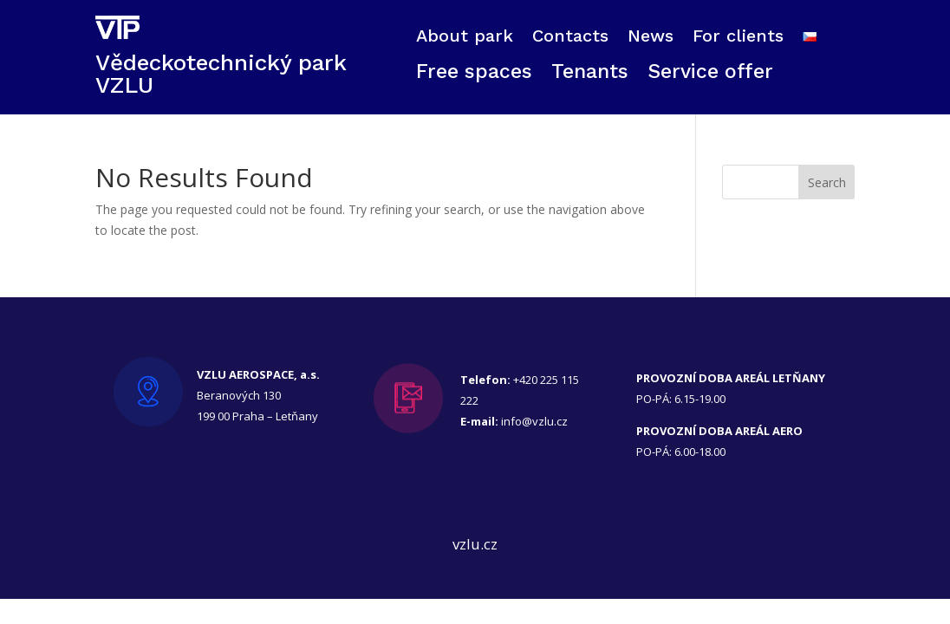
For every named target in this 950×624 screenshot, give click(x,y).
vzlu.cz (475, 544)
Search (827, 182)
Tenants (589, 74)
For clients (738, 37)
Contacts (570, 37)
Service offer (710, 74)
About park (464, 37)
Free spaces (474, 74)
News (650, 37)
